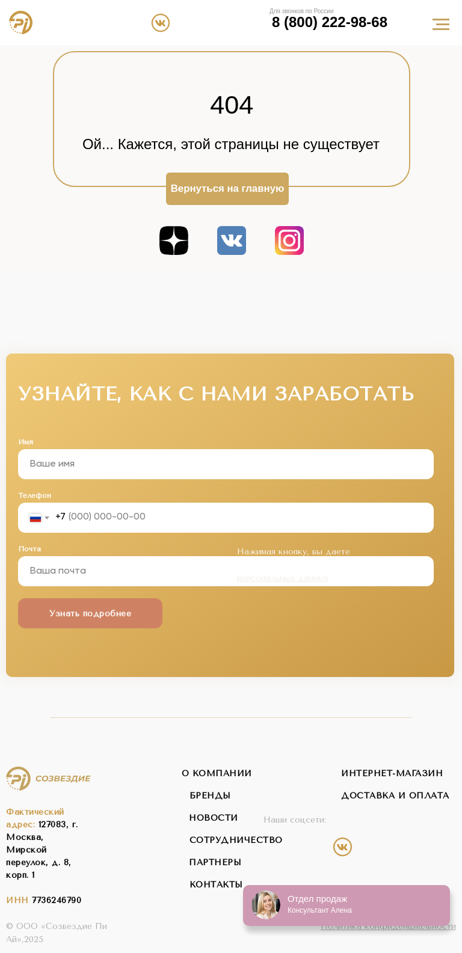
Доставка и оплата (395, 796)
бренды (210, 796)
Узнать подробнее (90, 613)
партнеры (215, 862)
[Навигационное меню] (441, 25)
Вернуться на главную (228, 188)
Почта (29, 549)
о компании (217, 773)
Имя (25, 442)
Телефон (34, 495)
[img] (212, 22)
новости (213, 818)
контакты (216, 885)
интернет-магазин (392, 773)
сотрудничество (236, 840)
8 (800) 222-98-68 (329, 22)
